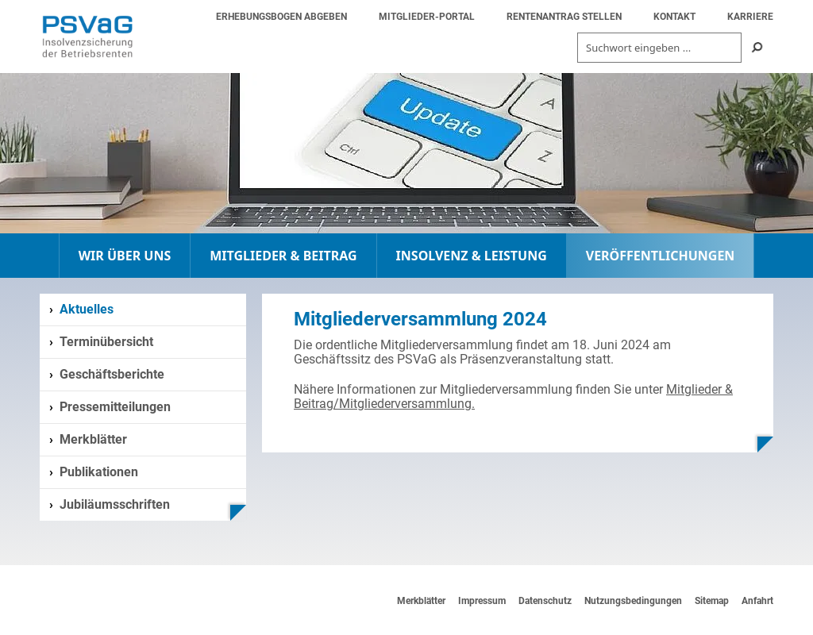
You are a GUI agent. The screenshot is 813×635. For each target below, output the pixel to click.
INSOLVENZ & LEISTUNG (471, 255)
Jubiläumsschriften (115, 504)
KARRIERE (750, 16)
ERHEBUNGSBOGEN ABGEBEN (281, 16)
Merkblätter (93, 439)
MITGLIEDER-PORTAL (427, 16)
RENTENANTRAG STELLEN (564, 16)
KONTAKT (674, 16)
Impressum (482, 600)
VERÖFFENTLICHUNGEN (660, 255)
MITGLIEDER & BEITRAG (283, 255)
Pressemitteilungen (115, 406)
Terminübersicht (106, 341)
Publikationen (99, 471)
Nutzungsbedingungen (633, 600)
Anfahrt (757, 600)
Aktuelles (87, 309)
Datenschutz (545, 600)
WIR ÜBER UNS (125, 255)
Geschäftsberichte (112, 374)
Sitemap (712, 600)
